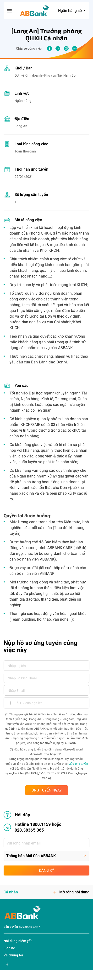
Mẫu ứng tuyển (78, 764)
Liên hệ (9, 948)
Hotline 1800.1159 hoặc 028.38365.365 (32, 827)
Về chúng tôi (13, 955)
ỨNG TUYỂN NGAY (47, 790)
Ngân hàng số (70, 10)
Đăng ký (46, 870)
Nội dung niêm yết (18, 941)
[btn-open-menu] (9, 11)
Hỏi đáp (17, 815)
